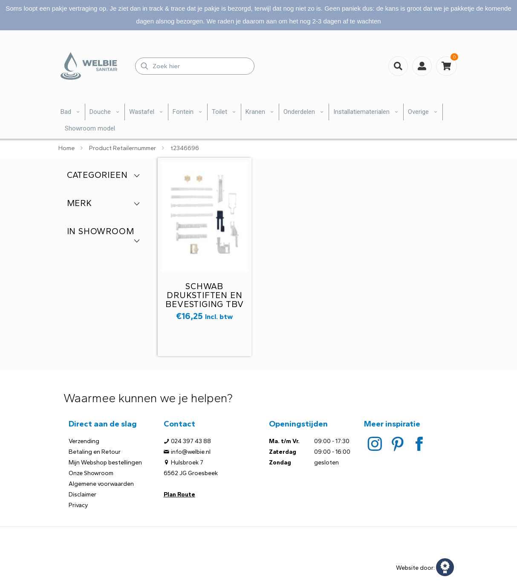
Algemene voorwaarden (101, 483)
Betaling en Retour (95, 451)
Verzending (84, 441)
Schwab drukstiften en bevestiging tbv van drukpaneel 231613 (204, 304)
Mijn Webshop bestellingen (105, 462)
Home (66, 148)
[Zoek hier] (195, 66)
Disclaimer (82, 494)
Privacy (78, 505)
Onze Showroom (91, 473)
